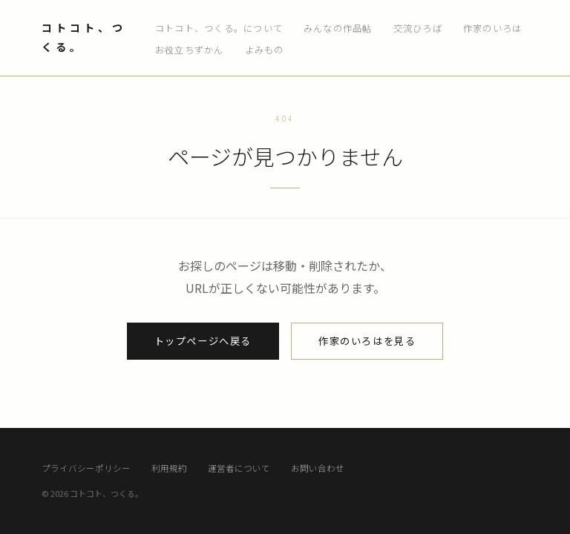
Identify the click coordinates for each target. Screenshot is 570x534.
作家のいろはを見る (367, 341)
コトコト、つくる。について (219, 28)
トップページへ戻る (203, 341)
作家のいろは (492, 28)
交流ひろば (417, 28)
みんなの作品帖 (338, 28)
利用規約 (169, 468)
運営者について (239, 468)
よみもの (264, 49)
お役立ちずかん (189, 49)
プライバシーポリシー (86, 468)
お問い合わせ (317, 468)
